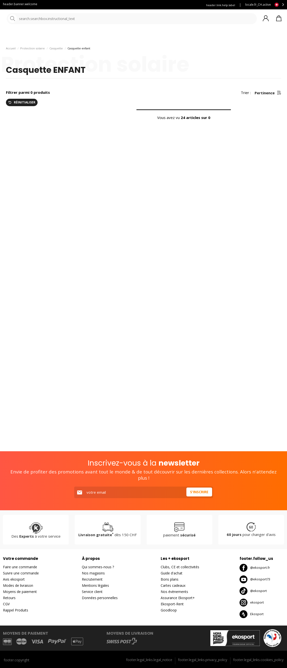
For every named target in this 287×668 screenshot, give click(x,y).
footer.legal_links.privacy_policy (202, 659)
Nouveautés (184, 36)
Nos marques (153, 36)
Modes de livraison (18, 585)
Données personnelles (100, 597)
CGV (6, 604)
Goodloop (169, 610)
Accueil (11, 62)
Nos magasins (93, 573)
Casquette (56, 62)
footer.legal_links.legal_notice (149, 659)
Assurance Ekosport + (181, 5)
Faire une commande (20, 567)
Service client (91, 5)
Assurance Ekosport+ (178, 597)
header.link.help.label (220, 5)
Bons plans (217, 36)
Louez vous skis (147, 5)
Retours (9, 597)
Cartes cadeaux (173, 585)
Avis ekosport (14, 579)
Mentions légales (95, 585)
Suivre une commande (21, 573)
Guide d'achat (171, 573)
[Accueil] (29, 19)
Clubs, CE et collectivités (180, 567)
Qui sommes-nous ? (98, 567)
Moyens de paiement (20, 591)
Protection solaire (32, 62)
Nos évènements (174, 591)
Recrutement (92, 579)
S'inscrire (198, 492)
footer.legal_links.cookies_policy (258, 659)
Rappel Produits (15, 610)
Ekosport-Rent (172, 604)
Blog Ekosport (118, 5)
